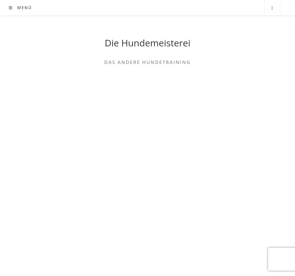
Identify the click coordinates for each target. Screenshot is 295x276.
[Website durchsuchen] (272, 8)
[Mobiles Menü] (20, 7)
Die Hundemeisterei (147, 42)
